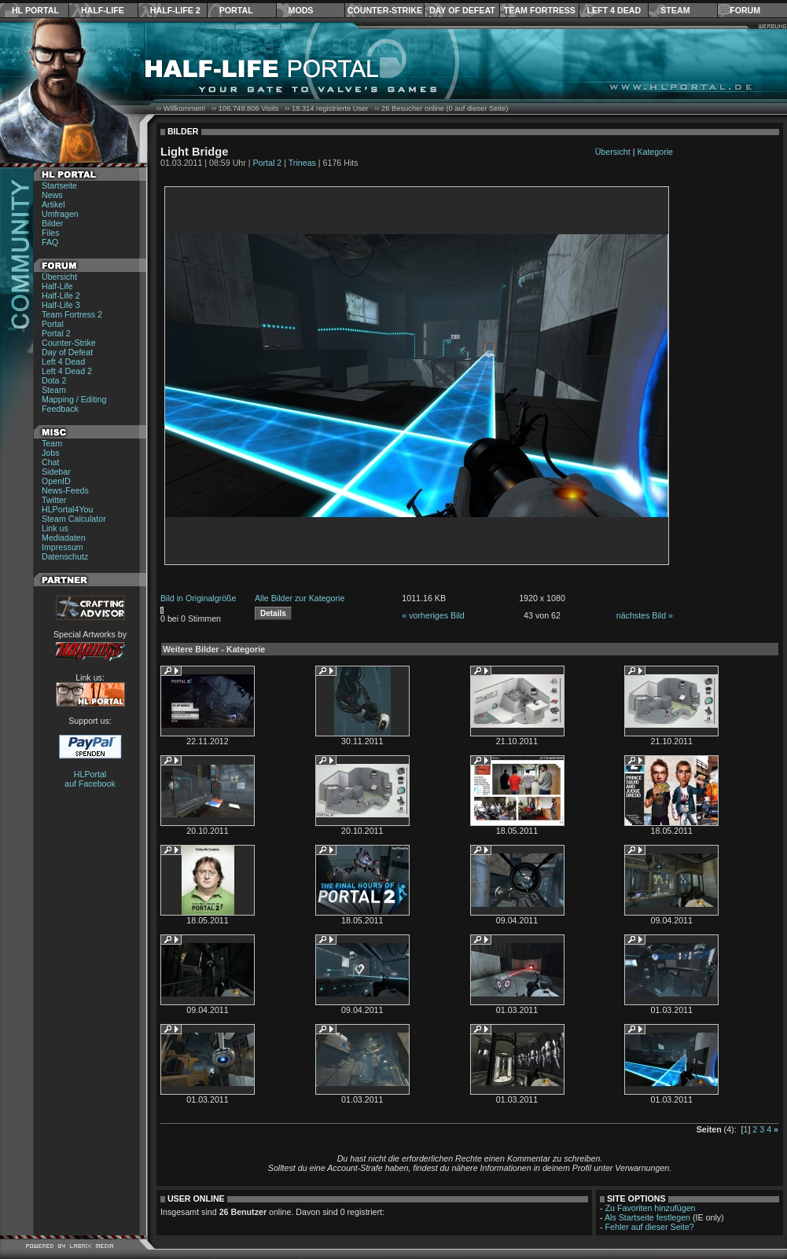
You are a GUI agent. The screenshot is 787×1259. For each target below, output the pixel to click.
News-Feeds (65, 490)
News (52, 195)
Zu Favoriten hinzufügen (650, 1208)
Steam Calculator (74, 518)
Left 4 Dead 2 (67, 371)
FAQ (50, 242)
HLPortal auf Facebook (90, 778)
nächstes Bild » (644, 615)
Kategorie (655, 151)
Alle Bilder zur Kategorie (299, 598)
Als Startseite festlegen (647, 1217)
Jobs (51, 452)
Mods (301, 10)
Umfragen (60, 213)
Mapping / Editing (74, 399)
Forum (745, 10)
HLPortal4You (67, 509)
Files (51, 232)
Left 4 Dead (614, 10)
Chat (51, 462)
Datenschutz (65, 556)
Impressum (62, 547)
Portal (236, 10)
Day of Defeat (462, 10)
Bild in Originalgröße (198, 598)
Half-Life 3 (61, 305)
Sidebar (56, 471)
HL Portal (35, 10)
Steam (675, 10)
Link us (55, 528)
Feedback (60, 408)
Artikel (53, 204)
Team (52, 443)
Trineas (302, 162)
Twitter (54, 500)
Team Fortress (540, 10)
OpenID (56, 481)
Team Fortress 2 (72, 314)
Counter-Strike (385, 10)
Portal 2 (56, 333)
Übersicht (59, 276)
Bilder (52, 223)
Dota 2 (54, 380)
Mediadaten (64, 537)
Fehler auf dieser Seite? (649, 1226)
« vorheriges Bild (433, 615)
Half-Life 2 (175, 10)
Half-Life (102, 10)
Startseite (59, 185)
